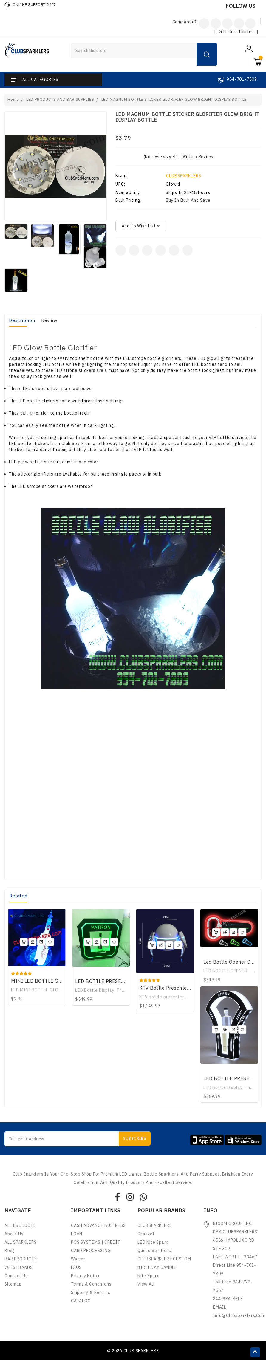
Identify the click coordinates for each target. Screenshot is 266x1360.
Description (22, 320)
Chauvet (146, 1234)
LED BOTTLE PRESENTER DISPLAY (115, 981)
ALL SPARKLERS (20, 1242)
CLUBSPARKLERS (183, 175)
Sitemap (13, 1284)
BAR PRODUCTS (20, 1259)
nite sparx (148, 1275)
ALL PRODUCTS (20, 1225)
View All (145, 1284)
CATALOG (81, 1301)
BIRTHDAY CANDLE (157, 1267)
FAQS (76, 1267)
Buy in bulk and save (188, 200)
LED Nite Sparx (152, 1242)
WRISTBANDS (18, 1267)
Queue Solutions (154, 1250)
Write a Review (197, 156)
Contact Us (16, 1275)
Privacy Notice (86, 1275)
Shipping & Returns (90, 1292)
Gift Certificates (236, 31)
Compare (185, 22)
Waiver (78, 1259)
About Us (13, 1234)
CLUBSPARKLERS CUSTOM (164, 1259)
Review (49, 320)
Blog (9, 1250)
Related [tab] (18, 895)
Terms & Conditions (91, 1284)
